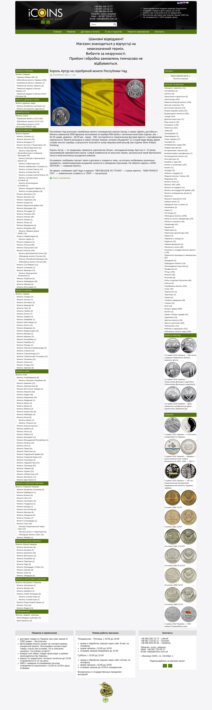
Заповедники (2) (171, 133)
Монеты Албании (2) (25, 136)
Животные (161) (171, 128)
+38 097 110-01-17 (103, 9)
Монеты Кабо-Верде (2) (26, 322)
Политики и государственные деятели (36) (180, 251)
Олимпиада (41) (171, 224)
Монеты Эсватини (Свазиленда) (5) (31, 348)
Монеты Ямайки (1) (24, 537)
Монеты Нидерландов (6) (27, 236)
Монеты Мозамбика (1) (26, 339)
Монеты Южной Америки (26, 544)
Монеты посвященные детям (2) (178, 193)
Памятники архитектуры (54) (176, 233)
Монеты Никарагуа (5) (25, 515)
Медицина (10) (170, 179)
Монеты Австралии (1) (26, 585)
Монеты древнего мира (25, 103)
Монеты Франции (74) (25, 270)
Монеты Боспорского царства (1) (30, 109)
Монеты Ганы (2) (23, 308)
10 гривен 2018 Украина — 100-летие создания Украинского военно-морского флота (180, 357)
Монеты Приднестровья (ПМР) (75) (28, 232)
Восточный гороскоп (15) (174, 108)
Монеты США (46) (24, 524)
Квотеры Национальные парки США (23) (31, 527)
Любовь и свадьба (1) (173, 173)
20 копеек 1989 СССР (174, 604)
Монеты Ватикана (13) (26, 194)
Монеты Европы (22, 134)
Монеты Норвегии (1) (25, 242)
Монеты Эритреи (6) (25, 368)
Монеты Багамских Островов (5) (30, 490)
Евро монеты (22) (171, 122)
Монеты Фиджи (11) (24, 608)
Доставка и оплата (90, 32)
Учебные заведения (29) (174, 300)
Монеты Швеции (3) (24, 284)
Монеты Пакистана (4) (26, 451)
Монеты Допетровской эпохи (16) (32, 253)
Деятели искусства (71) (174, 119)
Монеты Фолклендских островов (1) (28, 184)
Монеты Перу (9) (23, 564)
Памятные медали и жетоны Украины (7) (28, 90)
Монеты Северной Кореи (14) (29, 457)
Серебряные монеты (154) (175, 286)
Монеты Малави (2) (24, 334)
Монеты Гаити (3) (23, 498)
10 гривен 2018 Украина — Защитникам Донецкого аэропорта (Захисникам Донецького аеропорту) (180, 381)
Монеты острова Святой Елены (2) (33, 175)
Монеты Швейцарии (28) (26, 281)
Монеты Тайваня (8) (25, 468)
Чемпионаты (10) (171, 326)
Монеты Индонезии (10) (26, 397)
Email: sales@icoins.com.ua (103, 19)
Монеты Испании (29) (25, 214)
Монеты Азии (21, 375)
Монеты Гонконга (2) (27, 423)
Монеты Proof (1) (171, 182)
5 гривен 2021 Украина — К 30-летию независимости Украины (180, 435)
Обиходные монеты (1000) (175, 216)
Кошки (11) (168, 168)
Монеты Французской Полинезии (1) (27, 274)
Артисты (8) (169, 94)
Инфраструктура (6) (172, 148)
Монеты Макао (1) (26, 420)
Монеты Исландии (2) (25, 211)
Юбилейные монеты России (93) (32, 262)
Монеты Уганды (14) (25, 365)
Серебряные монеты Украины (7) (30, 83)
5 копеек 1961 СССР (173, 527)
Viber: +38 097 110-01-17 (103, 16)
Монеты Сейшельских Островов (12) (32, 356)
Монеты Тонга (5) (23, 605)
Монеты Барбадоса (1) (26, 492)
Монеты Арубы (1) (26, 239)
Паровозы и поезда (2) (173, 239)
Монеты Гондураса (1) (25, 504)
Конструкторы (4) (171, 159)
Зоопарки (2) (169, 142)
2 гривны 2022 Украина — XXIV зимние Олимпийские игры (178, 625)
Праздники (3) (170, 260)
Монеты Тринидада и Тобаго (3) (30, 567)
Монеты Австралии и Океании (28, 582)
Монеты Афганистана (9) (27, 386)
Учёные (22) (169, 303)
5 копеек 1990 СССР (173, 507)
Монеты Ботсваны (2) (25, 302)
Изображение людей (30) (175, 145)
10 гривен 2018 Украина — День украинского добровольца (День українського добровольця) (178, 406)
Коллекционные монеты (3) (175, 156)
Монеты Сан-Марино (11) (27, 265)
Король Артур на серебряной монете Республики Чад (88, 71)
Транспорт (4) (170, 295)
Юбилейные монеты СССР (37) (29, 121)
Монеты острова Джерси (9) (30, 191)
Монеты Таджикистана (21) (28, 463)
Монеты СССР (22, 116)
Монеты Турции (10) (25, 471)
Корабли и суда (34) (172, 162)
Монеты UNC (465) (172, 185)
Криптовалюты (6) (24, 621)
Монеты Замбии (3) (24, 317)
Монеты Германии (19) (26, 200)
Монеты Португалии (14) (26, 248)
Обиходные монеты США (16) (31, 535)
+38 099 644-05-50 (103, 11)
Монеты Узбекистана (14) (27, 474)
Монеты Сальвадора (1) (26, 521)
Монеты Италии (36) (25, 217)
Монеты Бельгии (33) (25, 139)
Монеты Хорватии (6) (25, 278)
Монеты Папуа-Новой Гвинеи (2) (30, 602)
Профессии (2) (170, 269)
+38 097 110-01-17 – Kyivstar (155, 641)
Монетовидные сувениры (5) (28, 618)
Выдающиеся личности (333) (176, 114)
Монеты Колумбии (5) (25, 559)
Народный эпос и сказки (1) (176, 204)
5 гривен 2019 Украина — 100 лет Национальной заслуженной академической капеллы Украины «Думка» (179, 484)
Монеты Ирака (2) (24, 406)
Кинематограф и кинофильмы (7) (178, 153)
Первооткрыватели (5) (173, 244)
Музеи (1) (168, 196)
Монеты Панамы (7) (25, 518)
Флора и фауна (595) (173, 309)
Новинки (71, 32)
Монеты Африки (22, 294)
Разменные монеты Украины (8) (30, 86)
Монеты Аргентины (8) (26, 547)
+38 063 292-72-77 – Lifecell (154, 638)
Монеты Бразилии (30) (26, 553)
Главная (57, 32)
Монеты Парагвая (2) (25, 561)
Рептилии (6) (169, 278)
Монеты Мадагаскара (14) (27, 331)
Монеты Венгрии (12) (25, 197)
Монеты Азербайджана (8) (27, 378)
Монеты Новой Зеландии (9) (28, 594)
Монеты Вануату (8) (25, 588)
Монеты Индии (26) (24, 395)
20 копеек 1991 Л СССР (175, 546)
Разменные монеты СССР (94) (29, 119)
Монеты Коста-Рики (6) (26, 509)
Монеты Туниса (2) (24, 362)
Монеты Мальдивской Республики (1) (32, 440)
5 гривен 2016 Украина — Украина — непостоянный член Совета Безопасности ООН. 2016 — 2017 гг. (180, 458)
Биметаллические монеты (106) (177, 102)
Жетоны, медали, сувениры (27, 615)
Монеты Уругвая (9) (24, 570)
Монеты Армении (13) (25, 383)
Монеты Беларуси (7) (25, 142)
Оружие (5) (169, 227)
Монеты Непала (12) (25, 443)
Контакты (159, 32)
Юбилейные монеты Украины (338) (31, 80)
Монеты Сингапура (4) (26, 460)
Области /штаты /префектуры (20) (178, 219)
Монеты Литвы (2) (24, 222)
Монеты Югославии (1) (26, 287)
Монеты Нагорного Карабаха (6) (32, 380)
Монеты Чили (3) (23, 573)
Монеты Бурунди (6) (25, 305)
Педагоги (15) (170, 241)
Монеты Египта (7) (24, 314)
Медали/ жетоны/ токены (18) (176, 176)
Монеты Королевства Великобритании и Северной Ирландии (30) (30, 153)
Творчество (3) (170, 292)
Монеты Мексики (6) (25, 512)
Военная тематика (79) (174, 105)
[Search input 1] (102, 24)
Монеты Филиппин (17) (26, 477)
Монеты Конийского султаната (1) (30, 106)
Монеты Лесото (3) (24, 325)
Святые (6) (169, 283)
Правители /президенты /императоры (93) (180, 256)
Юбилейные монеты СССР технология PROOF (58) (28, 125)
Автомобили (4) (171, 91)
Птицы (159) (169, 272)
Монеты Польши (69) (25, 245)
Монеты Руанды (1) (24, 345)
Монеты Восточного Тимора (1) (29, 389)
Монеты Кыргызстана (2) (27, 426)
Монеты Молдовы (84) (26, 228)
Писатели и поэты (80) (173, 247)
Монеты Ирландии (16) (26, 208)
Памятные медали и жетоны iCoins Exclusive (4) (31, 95)
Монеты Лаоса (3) (24, 431)
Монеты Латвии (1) (24, 220)
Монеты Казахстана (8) (26, 412)
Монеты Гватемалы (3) (26, 501)
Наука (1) (168, 210)
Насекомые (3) (170, 207)
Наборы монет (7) (171, 202)
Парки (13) (168, 236)
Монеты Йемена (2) (24, 409)
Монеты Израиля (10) (25, 392)
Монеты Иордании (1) (25, 400)
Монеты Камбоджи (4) (25, 414)
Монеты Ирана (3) (24, 403)
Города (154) (169, 116)
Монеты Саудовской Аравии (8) (29, 454)
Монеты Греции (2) (24, 203)
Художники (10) (170, 317)
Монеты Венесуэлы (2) (26, 556)
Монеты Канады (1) (24, 507)
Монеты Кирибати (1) (25, 591)
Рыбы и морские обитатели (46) (177, 280)
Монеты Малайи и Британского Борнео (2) (31, 159)
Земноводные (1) (171, 136)
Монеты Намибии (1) (25, 342)
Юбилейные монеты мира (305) (177, 332)
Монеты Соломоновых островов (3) (28, 179)
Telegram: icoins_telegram (103, 14)
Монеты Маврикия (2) (25, 328)
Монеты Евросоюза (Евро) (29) (29, 205)
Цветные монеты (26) (173, 320)
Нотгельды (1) (170, 213)
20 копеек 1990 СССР (174, 585)
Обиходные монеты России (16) (32, 256)
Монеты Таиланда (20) (26, 466)
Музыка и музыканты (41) (175, 199)
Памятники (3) (170, 230)
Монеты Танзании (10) (26, 359)
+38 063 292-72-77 (103, 6)
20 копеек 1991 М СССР (175, 566)
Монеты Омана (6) (24, 449)
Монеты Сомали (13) (25, 351)
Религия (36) (169, 275)
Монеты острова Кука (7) (29, 600)
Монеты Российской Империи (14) (33, 259)
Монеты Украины (23, 74)
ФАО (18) (168, 306)
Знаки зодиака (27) (172, 139)
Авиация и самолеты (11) (175, 88)
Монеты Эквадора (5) (25, 576)
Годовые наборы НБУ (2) (27, 77)
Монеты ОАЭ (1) (23, 446)
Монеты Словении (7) (25, 268)
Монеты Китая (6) (24, 417)
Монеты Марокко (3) (25, 337)
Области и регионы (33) (174, 222)
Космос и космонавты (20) (175, 165)
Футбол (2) (168, 312)
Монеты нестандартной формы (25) (179, 190)
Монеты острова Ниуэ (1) (29, 597)
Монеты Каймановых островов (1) (32, 166)
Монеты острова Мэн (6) (28, 172)
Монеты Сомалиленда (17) (27, 354)
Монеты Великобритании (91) (29, 148)
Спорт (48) (168, 289)
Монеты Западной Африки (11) (31, 188)
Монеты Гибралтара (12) (29, 164)
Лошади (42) (169, 170)
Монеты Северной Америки (27, 487)
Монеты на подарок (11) (174, 187)
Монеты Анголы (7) (24, 300)
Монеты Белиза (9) (24, 495)
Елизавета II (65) (171, 125)
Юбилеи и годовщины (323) (176, 329)
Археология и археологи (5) (176, 97)
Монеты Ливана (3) (24, 434)
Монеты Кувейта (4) (24, 429)
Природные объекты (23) (175, 263)
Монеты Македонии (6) (26, 225)
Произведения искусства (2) (176, 266)
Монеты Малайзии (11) (26, 437)
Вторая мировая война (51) (175, 111)
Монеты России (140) (25, 250)
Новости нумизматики (138, 32)
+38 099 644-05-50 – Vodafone (156, 643)
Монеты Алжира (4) (24, 297)
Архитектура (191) (172, 99)
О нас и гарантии (113, 32)
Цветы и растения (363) (174, 323)
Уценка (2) (168, 297)
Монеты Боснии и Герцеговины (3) (31, 145)
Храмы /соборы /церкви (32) (176, 314)
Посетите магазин (180, 79)
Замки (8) (168, 131)
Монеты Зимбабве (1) (25, 319)
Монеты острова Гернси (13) (30, 169)
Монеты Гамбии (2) (24, 311)
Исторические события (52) (176, 150)
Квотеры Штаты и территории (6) (32, 532)
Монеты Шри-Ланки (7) (26, 480)
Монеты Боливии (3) (25, 550)
